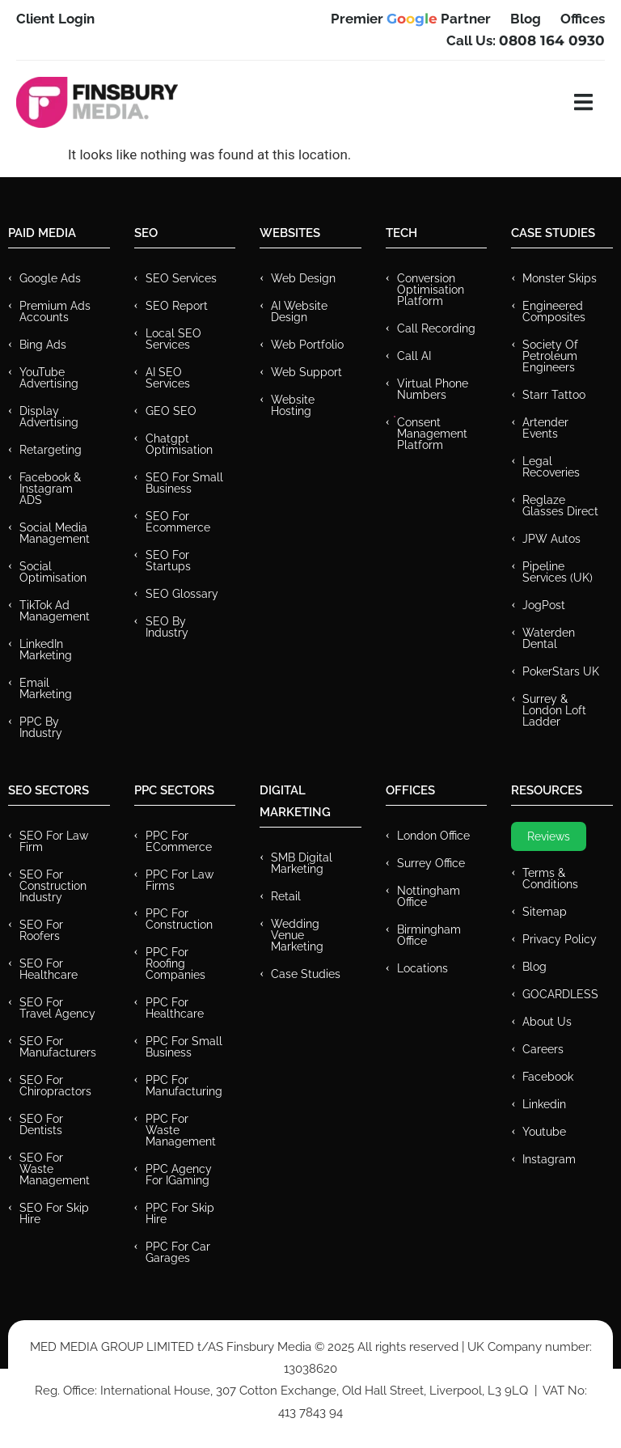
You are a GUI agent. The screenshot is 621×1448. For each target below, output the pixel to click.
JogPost (543, 605)
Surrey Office (431, 863)
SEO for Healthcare (48, 969)
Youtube (544, 1131)
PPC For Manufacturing (184, 1085)
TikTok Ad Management (54, 611)
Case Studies (305, 973)
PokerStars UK (560, 671)
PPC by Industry (40, 727)
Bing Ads (42, 344)
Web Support (306, 372)
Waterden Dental (548, 638)
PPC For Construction (179, 919)
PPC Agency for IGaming (179, 1174)
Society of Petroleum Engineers (550, 356)
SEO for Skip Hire (54, 1213)
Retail (286, 896)
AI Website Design (299, 311)
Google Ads (50, 278)
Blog (534, 966)
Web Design (303, 278)
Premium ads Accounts (55, 311)
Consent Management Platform (432, 433)
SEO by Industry (167, 627)
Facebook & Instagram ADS (50, 488)
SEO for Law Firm (53, 841)
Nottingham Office (428, 896)
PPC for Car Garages (178, 1252)
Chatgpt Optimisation (179, 444)
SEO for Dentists (41, 1124)
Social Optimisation (53, 572)
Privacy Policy (559, 939)
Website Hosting (293, 405)
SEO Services (181, 278)
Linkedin (544, 1104)
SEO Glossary (182, 593)
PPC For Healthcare (175, 1008)
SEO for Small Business (184, 483)
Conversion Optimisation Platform (430, 289)
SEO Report (177, 305)
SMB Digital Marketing (301, 863)
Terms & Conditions (550, 878)
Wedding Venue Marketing (297, 935)
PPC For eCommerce (179, 841)
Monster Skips (559, 278)
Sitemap (544, 911)
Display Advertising (48, 416)
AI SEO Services (168, 378)
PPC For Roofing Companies (175, 963)
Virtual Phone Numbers (432, 389)
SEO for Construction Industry (53, 886)
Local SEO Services (173, 339)
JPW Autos (551, 538)
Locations (422, 968)
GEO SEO (171, 410)
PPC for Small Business (184, 1047)
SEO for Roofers (41, 930)
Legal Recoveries (551, 467)
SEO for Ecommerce (178, 522)
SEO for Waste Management (54, 1169)
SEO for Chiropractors (55, 1085)
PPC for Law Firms (179, 880)
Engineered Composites (553, 311)
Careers (543, 1049)
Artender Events (545, 428)
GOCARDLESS (560, 994)
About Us (547, 1021)
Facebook (547, 1076)
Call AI (414, 355)
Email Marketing (45, 688)
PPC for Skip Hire (180, 1213)
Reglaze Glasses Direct (560, 505)
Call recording (436, 328)
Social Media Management (54, 533)
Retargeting (50, 449)
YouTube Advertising (48, 378)
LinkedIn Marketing (45, 649)
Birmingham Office (429, 935)
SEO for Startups (168, 560)
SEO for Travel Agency (57, 1008)
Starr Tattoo (553, 394)
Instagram (549, 1159)
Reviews (548, 836)
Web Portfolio (307, 344)
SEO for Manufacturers (57, 1047)
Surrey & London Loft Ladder (554, 710)
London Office (433, 835)
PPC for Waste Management (181, 1130)
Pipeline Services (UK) (557, 572)
